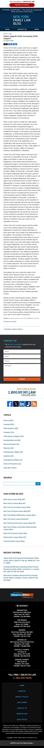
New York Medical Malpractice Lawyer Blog (19, 516)
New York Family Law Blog (22, 20)
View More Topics (10, 468)
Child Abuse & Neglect (13, 436)
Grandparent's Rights (13, 452)
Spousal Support (11, 444)
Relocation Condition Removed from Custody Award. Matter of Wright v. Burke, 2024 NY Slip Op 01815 (21, 579)
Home (7, 29)
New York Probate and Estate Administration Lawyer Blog (20, 529)
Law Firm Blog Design (21, 745)
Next (21, 329)
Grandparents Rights (13, 460)
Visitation (8, 432)
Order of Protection (12, 464)
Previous (7, 329)
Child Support (10, 428)
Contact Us (22, 29)
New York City (24, 318)
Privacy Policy (22, 698)
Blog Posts (22, 721)
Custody (12, 318)
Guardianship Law (12, 440)
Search (38, 484)
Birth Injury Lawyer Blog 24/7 (14, 500)
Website (22, 693)
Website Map (22, 716)
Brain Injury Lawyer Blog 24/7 (14, 504)
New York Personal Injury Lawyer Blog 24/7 (19, 524)
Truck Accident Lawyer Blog (14, 542)
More (37, 29)
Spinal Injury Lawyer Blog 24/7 (15, 538)
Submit (22, 379)
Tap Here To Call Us (22, 5)
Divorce (17, 318)
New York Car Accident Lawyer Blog (17, 508)
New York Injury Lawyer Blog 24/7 (16, 520)
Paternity (8, 448)
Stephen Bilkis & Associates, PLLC (27, 739)
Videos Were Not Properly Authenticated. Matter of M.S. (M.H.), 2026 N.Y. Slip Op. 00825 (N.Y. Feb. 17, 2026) (21, 561)
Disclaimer (22, 704)
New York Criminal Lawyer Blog (15, 534)
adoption (8, 456)
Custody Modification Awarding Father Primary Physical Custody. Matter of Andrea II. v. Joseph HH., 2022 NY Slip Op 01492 (21, 570)
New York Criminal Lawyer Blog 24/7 (17, 512)
